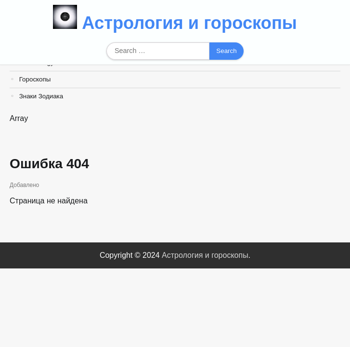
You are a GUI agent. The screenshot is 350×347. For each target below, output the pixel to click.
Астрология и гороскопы (189, 23)
